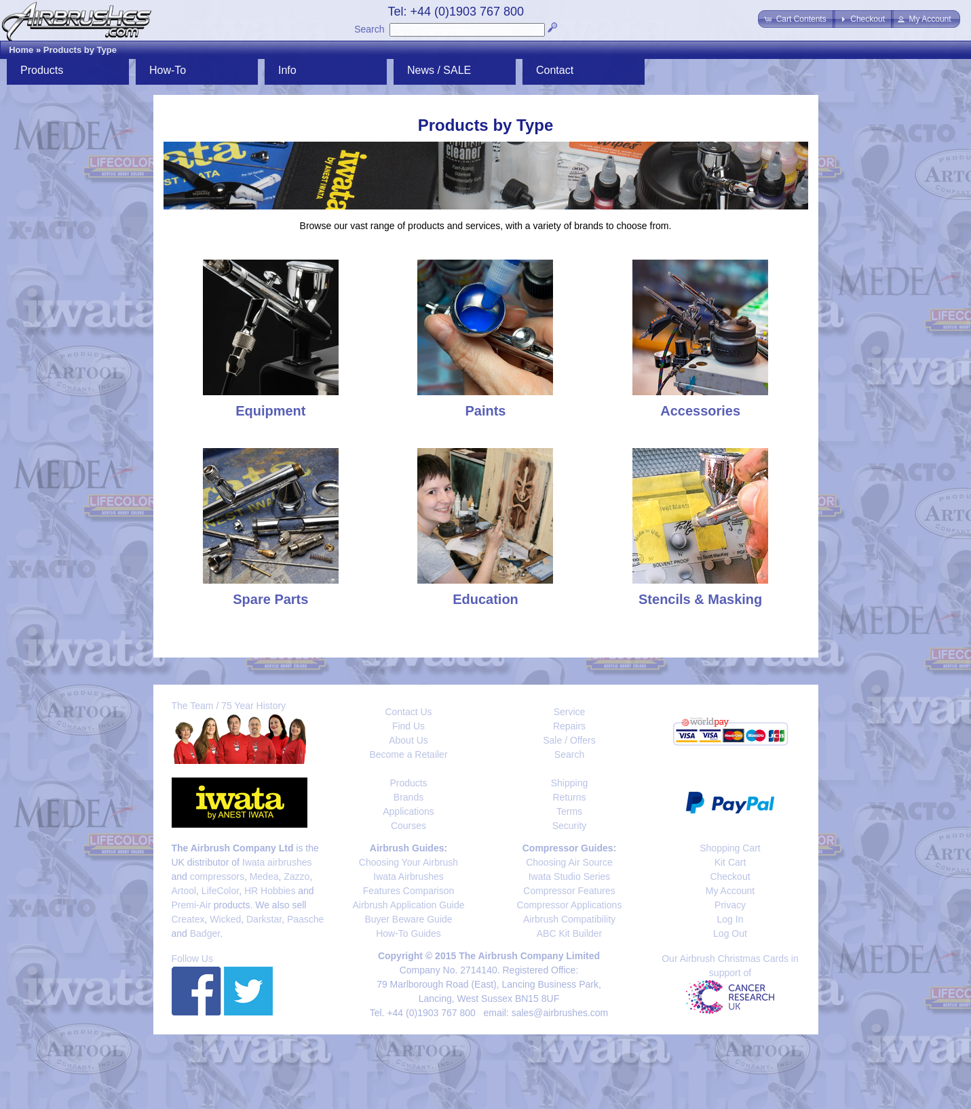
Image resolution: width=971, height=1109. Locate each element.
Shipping (569, 783)
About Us (408, 740)
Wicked (225, 919)
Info (287, 70)
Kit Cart (730, 862)
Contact (554, 70)
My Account (730, 890)
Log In (730, 919)
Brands (408, 797)
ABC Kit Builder (569, 933)
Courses (408, 825)
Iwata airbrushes (277, 862)
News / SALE (439, 70)
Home (21, 50)
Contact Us (408, 711)
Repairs (569, 726)
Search (369, 29)
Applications (408, 811)
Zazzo (296, 876)
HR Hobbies (269, 890)
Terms (569, 811)
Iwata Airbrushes (408, 876)
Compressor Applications (569, 905)
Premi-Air (191, 905)
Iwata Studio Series (570, 876)
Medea (264, 876)
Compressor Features (569, 890)
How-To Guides (408, 933)
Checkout (730, 876)
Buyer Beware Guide (408, 919)
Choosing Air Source (569, 862)
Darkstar (264, 919)
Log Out (730, 933)
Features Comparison (409, 890)
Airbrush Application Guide (409, 905)
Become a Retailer (408, 754)
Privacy (730, 905)
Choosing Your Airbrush (408, 862)
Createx (188, 919)
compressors (217, 876)
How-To (167, 70)
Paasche (305, 919)
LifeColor (220, 890)
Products (41, 70)
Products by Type (80, 50)
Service (570, 711)
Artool (184, 890)
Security (569, 825)
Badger (205, 933)
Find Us (408, 726)
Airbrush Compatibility (569, 919)
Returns (569, 797)
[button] (796, 19)
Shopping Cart (730, 848)
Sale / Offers (569, 740)
